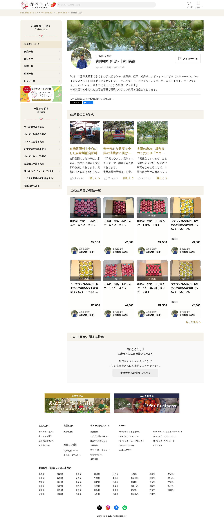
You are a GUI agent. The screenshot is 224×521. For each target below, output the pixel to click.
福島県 (152, 474)
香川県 (115, 490)
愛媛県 (134, 490)
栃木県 (41, 478)
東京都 (115, 478)
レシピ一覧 (29, 81)
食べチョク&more (126, 445)
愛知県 (152, 482)
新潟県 (152, 478)
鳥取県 (152, 486)
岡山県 (41, 490)
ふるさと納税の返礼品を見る (38, 178)
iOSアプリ (157, 445)
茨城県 (171, 474)
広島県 (60, 490)
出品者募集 (68, 432)
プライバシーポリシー (99, 450)
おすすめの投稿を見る (35, 149)
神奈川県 (135, 478)
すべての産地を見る (34, 141)
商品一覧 (28, 51)
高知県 (152, 490)
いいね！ (77, 178)
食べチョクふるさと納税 (129, 432)
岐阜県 (115, 482)
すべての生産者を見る (35, 134)
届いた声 (28, 59)
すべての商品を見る (34, 127)
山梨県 (78, 482)
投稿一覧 (28, 66)
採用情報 (94, 459)
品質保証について (46, 441)
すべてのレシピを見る (35, 156)
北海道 (41, 474)
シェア (89, 102)
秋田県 (115, 474)
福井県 (60, 482)
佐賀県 (41, 494)
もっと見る (192, 322)
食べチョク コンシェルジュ (165, 436)
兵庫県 (97, 486)
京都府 (60, 486)
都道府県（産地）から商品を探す (55, 468)
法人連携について (71, 451)
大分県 (97, 494)
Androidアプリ (125, 450)
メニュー (199, 5)
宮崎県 (115, 494)
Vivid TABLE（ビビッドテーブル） (168, 432)
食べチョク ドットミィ (129, 436)
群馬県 (60, 478)
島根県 (171, 486)
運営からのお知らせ (98, 441)
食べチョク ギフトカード (164, 441)
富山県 (171, 478)
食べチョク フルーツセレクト (132, 441)
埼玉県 (78, 478)
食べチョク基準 (45, 436)
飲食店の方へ (44, 445)
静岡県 (134, 482)
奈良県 (115, 486)
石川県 (41, 482)
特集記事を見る (32, 185)
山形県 (134, 474)
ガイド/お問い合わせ (99, 436)
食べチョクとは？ (46, 432)
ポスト (76, 102)
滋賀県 (41, 486)
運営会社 (94, 432)
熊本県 (78, 494)
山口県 (78, 490)
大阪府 (78, 486)
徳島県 (97, 490)
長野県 (97, 482)
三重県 (171, 482)
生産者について (32, 44)
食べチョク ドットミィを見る (39, 171)
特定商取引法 (96, 455)
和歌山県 (135, 486)
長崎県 (60, 494)
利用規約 (94, 445)
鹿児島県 (135, 494)
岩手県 (78, 474)
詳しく (93, 178)
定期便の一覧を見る (34, 163)
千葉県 (97, 478)
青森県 (60, 474)
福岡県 (171, 490)
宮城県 (97, 474)
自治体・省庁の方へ (72, 455)
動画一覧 (28, 73)
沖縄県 (152, 494)
